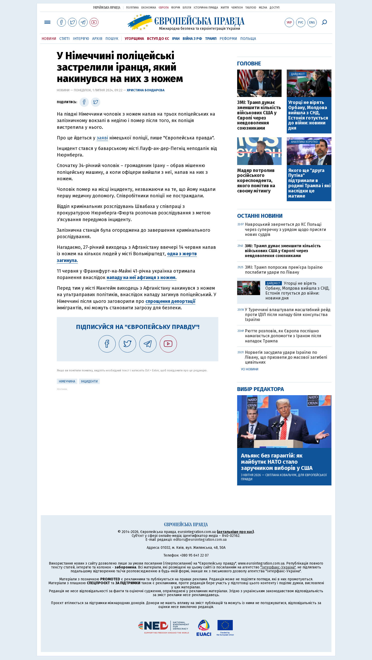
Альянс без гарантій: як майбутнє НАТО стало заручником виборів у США (277, 462)
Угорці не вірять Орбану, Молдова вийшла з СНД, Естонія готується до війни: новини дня (308, 115)
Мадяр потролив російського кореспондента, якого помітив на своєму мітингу (256, 181)
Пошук (111, 38)
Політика (132, 7)
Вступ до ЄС (158, 38)
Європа (164, 7)
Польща (248, 38)
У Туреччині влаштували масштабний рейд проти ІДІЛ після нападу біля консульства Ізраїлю (287, 314)
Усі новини (249, 369)
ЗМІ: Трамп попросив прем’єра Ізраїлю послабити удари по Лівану (284, 270)
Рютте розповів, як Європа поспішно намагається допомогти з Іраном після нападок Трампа (283, 335)
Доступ (275, 7)
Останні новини (260, 215)
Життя (225, 7)
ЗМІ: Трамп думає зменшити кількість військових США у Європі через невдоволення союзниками (259, 115)
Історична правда (206, 7)
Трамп (210, 38)
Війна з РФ (192, 38)
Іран (176, 38)
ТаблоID (250, 7)
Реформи (228, 38)
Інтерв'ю (81, 38)
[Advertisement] (137, 427)
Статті (64, 38)
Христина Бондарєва (146, 90)
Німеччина (67, 381)
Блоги (187, 7)
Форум (175, 7)
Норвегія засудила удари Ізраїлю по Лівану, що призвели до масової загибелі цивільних (286, 357)
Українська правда (106, 7)
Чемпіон (237, 7)
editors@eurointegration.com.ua (200, 539)
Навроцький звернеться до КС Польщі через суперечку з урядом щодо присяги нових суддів (285, 229)
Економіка (148, 7)
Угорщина (134, 38)
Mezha (263, 7)
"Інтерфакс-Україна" (278, 567)
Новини (49, 38)
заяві (102, 138)
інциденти (89, 381)
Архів (97, 38)
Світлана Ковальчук (281, 475)
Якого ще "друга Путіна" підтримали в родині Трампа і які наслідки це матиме (309, 183)
